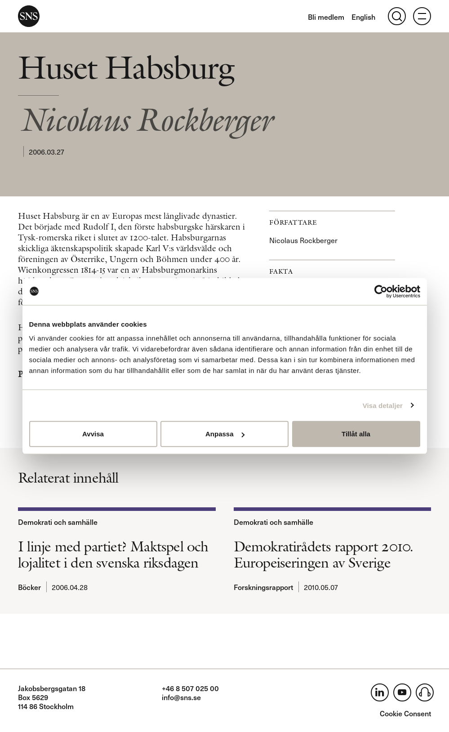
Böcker (29, 586)
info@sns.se (181, 697)
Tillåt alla (356, 434)
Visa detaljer (383, 405)
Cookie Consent (405, 713)
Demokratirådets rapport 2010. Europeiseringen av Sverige (323, 554)
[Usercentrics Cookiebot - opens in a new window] (381, 291)
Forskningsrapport (263, 586)
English (363, 16)
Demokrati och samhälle (58, 521)
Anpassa (225, 434)
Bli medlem (326, 16)
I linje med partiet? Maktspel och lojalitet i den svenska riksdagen (113, 554)
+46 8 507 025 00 (190, 688)
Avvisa (93, 434)
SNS (29, 16)
